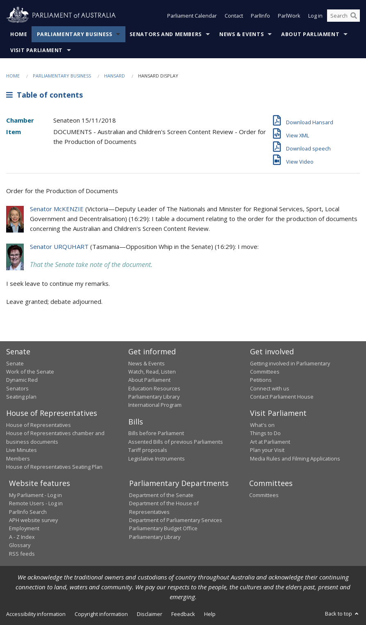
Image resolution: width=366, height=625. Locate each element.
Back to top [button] (342, 613)
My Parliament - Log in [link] (35, 495)
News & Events (241, 34)
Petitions (261, 379)
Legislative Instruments (156, 458)
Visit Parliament (36, 50)
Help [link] (210, 614)
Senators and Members (166, 34)
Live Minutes (21, 450)
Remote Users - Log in (36, 503)
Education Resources (154, 388)
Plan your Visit (267, 450)
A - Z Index (22, 537)
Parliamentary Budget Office (163, 528)
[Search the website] (343, 15)
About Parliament (310, 34)
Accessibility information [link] (36, 614)
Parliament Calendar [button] (192, 15)
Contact (234, 15)
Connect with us (269, 388)
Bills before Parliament (156, 433)
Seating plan (21, 396)
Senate (15, 363)
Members (18, 458)
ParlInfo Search (28, 512)
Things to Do (265, 433)
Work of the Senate (30, 371)
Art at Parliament (270, 441)
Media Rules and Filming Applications (295, 458)
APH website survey (33, 520)
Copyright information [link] (101, 614)
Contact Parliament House (282, 396)
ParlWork (289, 15)
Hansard (114, 76)
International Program (155, 404)
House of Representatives (38, 425)
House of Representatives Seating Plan (54, 466)
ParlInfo (260, 15)
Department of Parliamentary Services (175, 520)
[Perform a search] (354, 15)
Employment (24, 528)
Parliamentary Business (74, 34)
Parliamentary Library (154, 396)
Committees (264, 495)
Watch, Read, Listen (152, 371)
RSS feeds (22, 553)
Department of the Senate (161, 495)
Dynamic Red (22, 379)
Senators (17, 388)
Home (18, 34)
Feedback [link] (183, 614)
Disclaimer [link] (149, 614)
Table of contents (44, 95)
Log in (315, 15)
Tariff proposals (147, 450)
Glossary (19, 545)
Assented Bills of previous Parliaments (175, 441)
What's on (262, 425)
